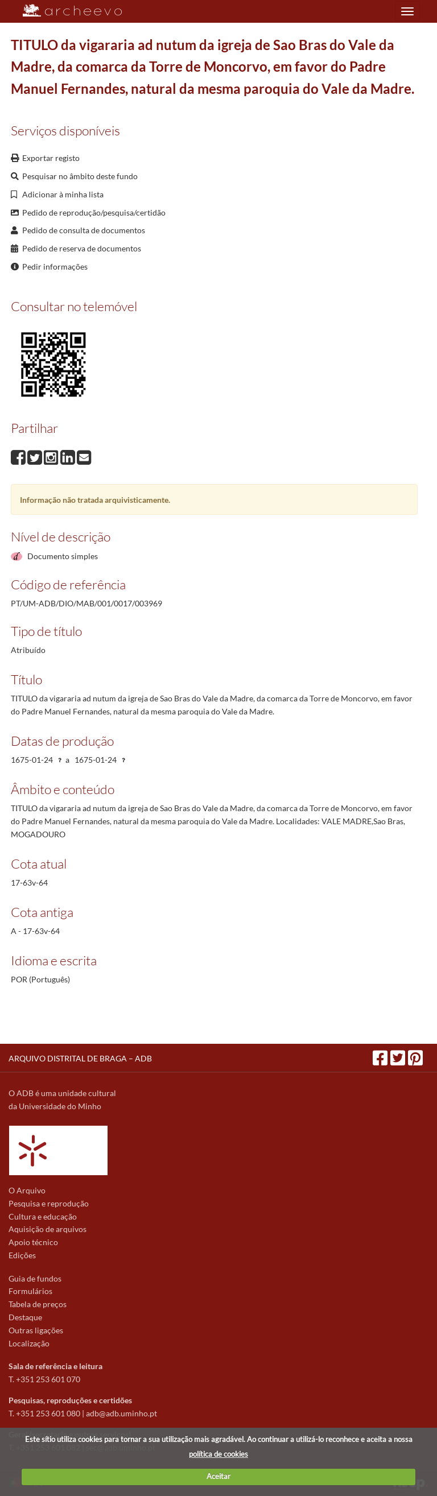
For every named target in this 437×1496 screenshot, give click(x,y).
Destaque (25, 1317)
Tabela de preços (38, 1304)
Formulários (30, 1291)
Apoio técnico (33, 1242)
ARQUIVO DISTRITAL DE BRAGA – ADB (80, 1058)
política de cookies (218, 1453)
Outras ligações (36, 1330)
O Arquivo (27, 1190)
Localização (29, 1343)
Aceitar (218, 1476)
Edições (22, 1255)
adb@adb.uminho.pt (121, 1413)
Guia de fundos (35, 1278)
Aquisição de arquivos (47, 1229)
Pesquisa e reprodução (49, 1203)
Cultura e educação (43, 1216)
